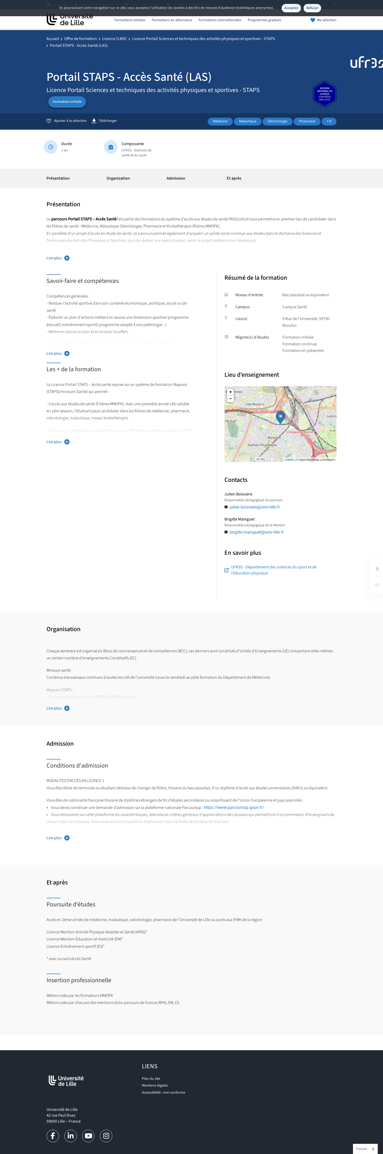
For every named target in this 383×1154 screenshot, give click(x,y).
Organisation (118, 178)
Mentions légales (155, 1085)
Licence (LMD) (114, 39)
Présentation (58, 178)
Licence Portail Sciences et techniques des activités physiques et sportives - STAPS (203, 39)
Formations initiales (129, 20)
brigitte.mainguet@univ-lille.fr (257, 532)
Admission (176, 178)
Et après (234, 178)
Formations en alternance (172, 20)
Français (361, 1148)
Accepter (291, 8)
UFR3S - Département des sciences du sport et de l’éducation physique (270, 570)
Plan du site (151, 1078)
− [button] (230, 399)
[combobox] (365, 1149)
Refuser (312, 8)
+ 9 (329, 121)
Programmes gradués (264, 20)
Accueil (53, 39)
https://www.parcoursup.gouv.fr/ (235, 807)
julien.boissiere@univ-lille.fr (255, 507)
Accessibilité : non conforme (163, 1092)
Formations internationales (220, 20)
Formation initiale (67, 101)
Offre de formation (80, 39)
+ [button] (230, 392)
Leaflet (289, 459)
